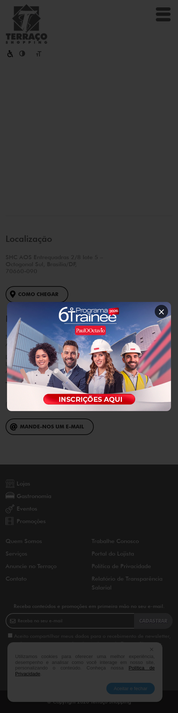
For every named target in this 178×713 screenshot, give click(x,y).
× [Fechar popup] (161, 311)
